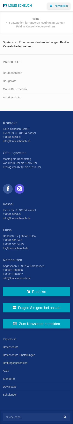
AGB (6, 370)
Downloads (9, 386)
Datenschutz (10, 347)
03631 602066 (14, 270)
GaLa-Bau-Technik (15, 89)
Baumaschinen (12, 72)
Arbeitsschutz (11, 97)
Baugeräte (9, 81)
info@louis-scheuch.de (17, 141)
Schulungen (10, 394)
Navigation (59, 5)
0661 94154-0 (13, 240)
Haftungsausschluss (15, 362)
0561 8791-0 (13, 137)
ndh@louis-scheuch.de (17, 278)
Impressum (9, 339)
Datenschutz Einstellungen (19, 355)
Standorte (9, 378)
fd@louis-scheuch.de (15, 248)
